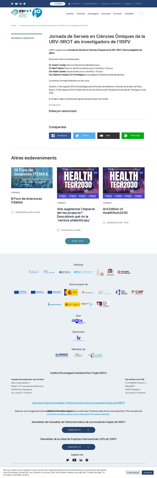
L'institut (70, 13)
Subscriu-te (74, 430)
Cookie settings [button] (133, 473)
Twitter (82, 135)
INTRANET (75, 4)
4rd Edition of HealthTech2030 (115, 211)
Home (13, 25)
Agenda (128, 4)
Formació (117, 13)
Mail (105, 135)
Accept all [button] (148, 472)
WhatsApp (132, 135)
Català (139, 4)
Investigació (93, 13)
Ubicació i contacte (111, 4)
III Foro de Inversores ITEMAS (26, 200)
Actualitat (129, 13)
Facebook (59, 135)
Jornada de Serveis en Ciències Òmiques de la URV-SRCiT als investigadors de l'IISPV (53, 25)
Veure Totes (78, 242)
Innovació (106, 13)
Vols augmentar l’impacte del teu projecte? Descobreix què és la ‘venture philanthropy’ (76, 214)
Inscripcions (54, 104)
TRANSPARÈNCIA (91, 4)
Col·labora (58, 4)
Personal (81, 13)
